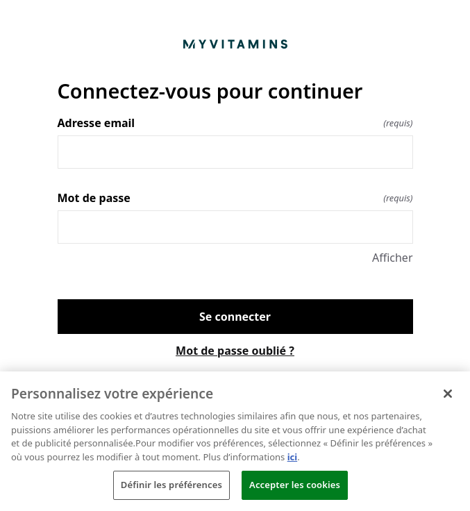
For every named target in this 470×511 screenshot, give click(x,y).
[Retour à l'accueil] (235, 44)
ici (292, 457)
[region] (235, 441)
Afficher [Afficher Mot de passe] (392, 257)
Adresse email (235, 123)
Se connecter (235, 316)
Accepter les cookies (294, 484)
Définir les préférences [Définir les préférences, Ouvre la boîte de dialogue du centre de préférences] (171, 484)
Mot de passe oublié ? (235, 350)
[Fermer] (448, 393)
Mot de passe (235, 198)
